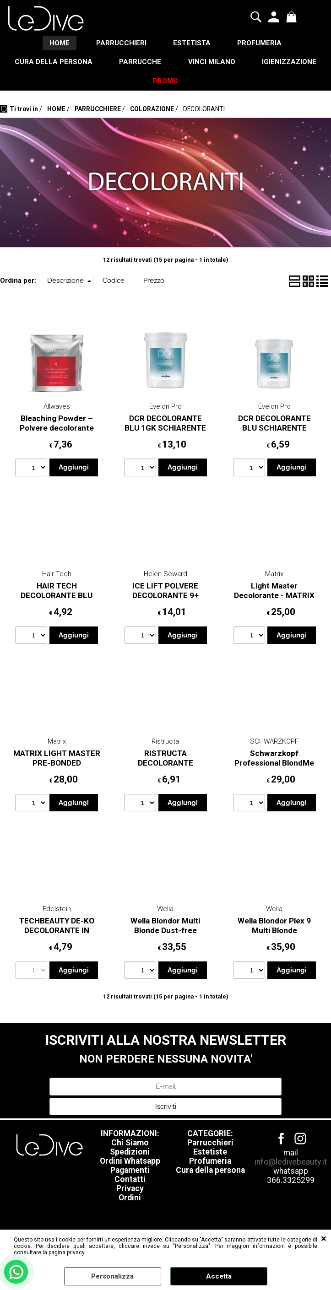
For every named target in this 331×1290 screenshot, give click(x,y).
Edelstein (57, 911)
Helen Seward (165, 576)
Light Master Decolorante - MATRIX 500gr (274, 597)
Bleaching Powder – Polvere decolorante (57, 425)
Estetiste (210, 1153)
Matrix (274, 576)
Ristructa (165, 743)
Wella (165, 911)
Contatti (130, 1181)
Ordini (130, 1199)
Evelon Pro (165, 408)
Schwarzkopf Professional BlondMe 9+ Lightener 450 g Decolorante (274, 769)
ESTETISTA (192, 43)
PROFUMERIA (261, 43)
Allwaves (56, 408)
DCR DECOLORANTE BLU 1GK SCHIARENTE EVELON (165, 429)
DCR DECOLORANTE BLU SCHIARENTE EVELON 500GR (274, 429)
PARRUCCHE (181, 63)
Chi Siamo (130, 1144)
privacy (75, 1252)
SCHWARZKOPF (274, 743)
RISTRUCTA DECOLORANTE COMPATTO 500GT (165, 764)
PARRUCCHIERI (121, 43)
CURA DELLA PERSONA (93, 63)
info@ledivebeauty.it (291, 1163)
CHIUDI (323, 1238)
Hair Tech (56, 576)
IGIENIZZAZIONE (139, 82)
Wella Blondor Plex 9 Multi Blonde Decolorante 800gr (274, 932)
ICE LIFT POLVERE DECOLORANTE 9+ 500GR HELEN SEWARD (165, 597)
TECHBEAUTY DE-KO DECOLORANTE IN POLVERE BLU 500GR (57, 932)
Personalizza (112, 1276)
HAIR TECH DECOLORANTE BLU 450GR (56, 597)
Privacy (130, 1190)
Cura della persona (210, 1172)
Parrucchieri (210, 1144)
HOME (58, 43)
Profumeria (210, 1162)
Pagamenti (130, 1172)
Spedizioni (130, 1153)
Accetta (219, 1276)
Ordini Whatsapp (130, 1162)
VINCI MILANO (253, 63)
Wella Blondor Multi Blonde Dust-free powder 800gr (165, 932)
